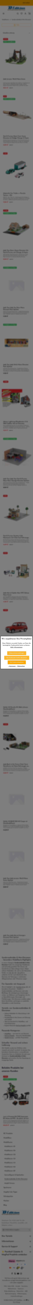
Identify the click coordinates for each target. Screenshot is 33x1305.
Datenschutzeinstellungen (16, 653)
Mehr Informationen (16, 647)
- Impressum (12, 666)
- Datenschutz (21, 666)
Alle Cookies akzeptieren (17, 662)
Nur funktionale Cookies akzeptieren (16, 657)
